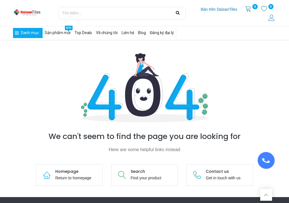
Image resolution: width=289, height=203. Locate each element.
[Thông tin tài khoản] (272, 18)
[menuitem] (219, 10)
